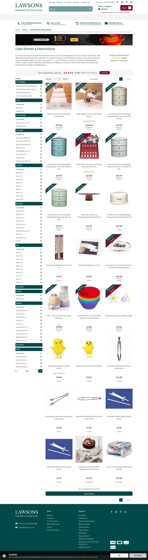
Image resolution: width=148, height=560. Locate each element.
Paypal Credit (84, 536)
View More (89, 493)
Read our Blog (122, 2)
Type (29, 100)
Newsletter (83, 533)
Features (29, 130)
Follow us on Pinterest (126, 2)
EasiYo (49, 527)
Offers (29, 291)
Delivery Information (87, 521)
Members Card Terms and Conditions (89, 543)
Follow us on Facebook (117, 2)
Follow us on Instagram (131, 2)
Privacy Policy (84, 527)
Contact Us (83, 518)
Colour (29, 165)
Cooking (50, 518)
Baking (49, 515)
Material (29, 203)
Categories (29, 82)
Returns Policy (84, 524)
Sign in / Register (105, 6)
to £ (27, 371)
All (41, 104)
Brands (29, 303)
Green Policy (83, 530)
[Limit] (65, 79)
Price (29, 349)
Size (29, 245)
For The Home (52, 521)
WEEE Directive (84, 547)
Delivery (52, 2)
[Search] (68, 9)
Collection (29, 115)
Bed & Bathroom (53, 524)
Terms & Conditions (86, 539)
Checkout (124, 8)
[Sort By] (53, 79)
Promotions (19, 17)
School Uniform (53, 530)
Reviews (76, 2)
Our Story (82, 515)
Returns (60, 2)
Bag (130, 7)
